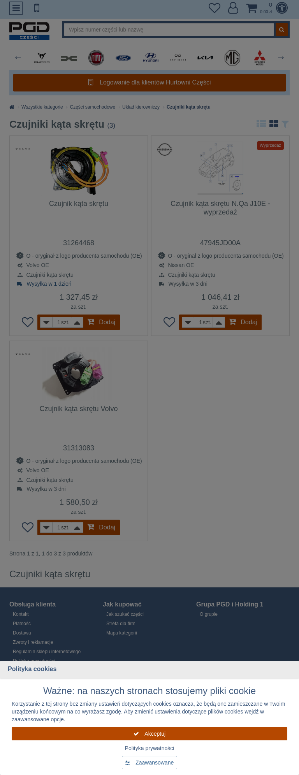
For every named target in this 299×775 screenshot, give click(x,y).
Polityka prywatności (149, 748)
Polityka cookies (32, 669)
